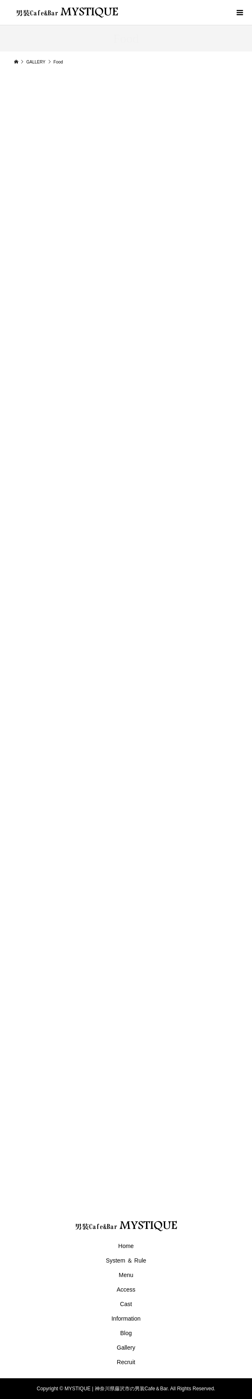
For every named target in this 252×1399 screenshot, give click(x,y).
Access (125, 1289)
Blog (126, 1333)
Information (126, 1318)
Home (125, 1246)
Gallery (126, 1347)
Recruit (126, 1362)
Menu (126, 1275)
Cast (126, 1304)
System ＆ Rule (126, 1260)
